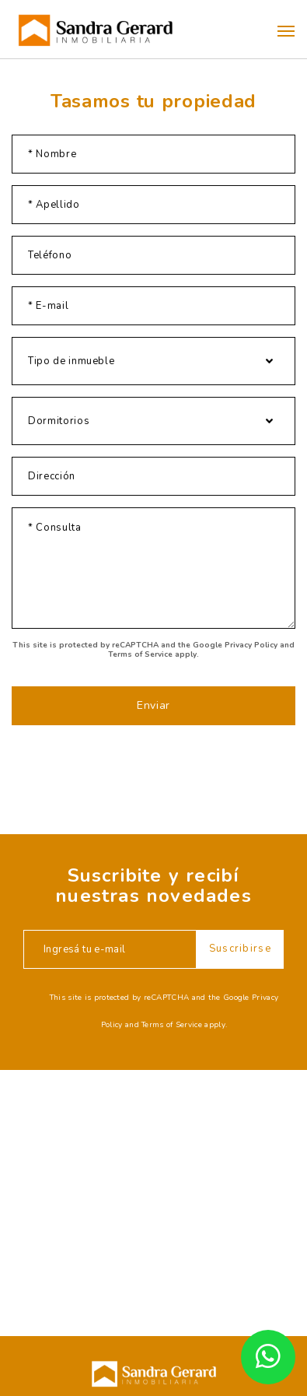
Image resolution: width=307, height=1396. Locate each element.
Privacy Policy (251, 645)
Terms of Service (140, 654)
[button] (286, 31)
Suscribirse (240, 949)
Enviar (153, 705)
